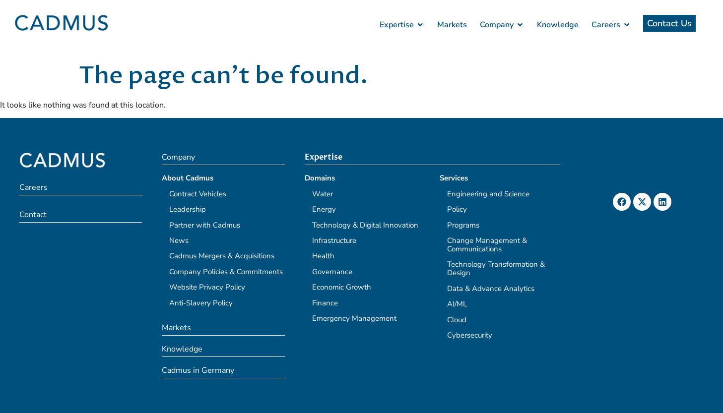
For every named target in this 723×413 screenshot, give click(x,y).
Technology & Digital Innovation (365, 225)
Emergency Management (354, 318)
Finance (325, 303)
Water (322, 194)
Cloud (456, 320)
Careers (33, 187)
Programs (463, 225)
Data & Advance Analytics (490, 289)
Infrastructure (334, 240)
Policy (457, 209)
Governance (332, 272)
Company (178, 157)
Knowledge (182, 349)
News (179, 240)
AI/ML (457, 304)
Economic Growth (341, 287)
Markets (176, 327)
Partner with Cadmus (204, 225)
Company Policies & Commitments (226, 272)
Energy (324, 209)
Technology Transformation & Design (496, 268)
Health (323, 256)
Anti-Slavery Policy (201, 303)
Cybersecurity (469, 335)
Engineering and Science (488, 194)
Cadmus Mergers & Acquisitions (221, 256)
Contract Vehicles (197, 194)
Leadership (187, 209)
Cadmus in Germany (198, 370)
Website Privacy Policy (207, 287)
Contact (33, 214)
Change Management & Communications (487, 245)
